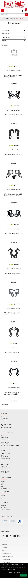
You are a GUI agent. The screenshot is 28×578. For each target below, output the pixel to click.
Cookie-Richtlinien (10, 569)
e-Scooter (4, 544)
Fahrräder (4, 547)
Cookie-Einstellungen (14, 572)
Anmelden (3, 505)
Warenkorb (3, 495)
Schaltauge (19, 19)
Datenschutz (4, 485)
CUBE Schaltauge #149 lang (13, 273)
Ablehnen (24, 572)
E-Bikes (3, 550)
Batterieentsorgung (5, 488)
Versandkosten (4, 497)
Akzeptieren (23, 575)
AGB (2, 486)
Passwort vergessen (5, 509)
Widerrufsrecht (4, 499)
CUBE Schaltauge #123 (11, 353)
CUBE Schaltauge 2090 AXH (13, 234)
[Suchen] (26, 14)
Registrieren (4, 507)
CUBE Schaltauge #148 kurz (13, 155)
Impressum (3, 483)
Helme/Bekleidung (6, 562)
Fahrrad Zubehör (6, 559)
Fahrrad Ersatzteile (9, 19)
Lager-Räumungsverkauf (8, 556)
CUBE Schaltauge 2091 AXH (13, 115)
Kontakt (3, 481)
